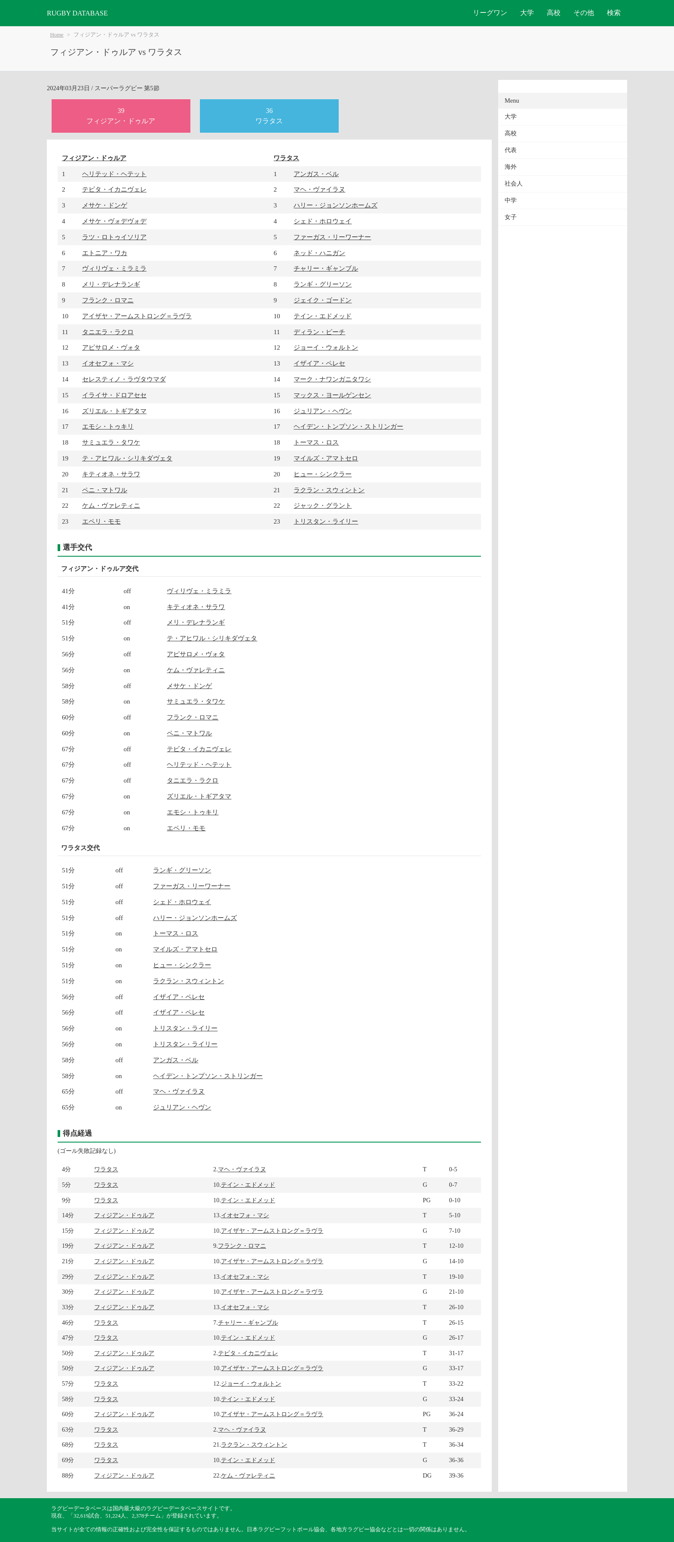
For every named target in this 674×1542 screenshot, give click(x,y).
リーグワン (490, 12)
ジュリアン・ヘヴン (323, 410)
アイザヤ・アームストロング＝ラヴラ (137, 316)
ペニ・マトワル (104, 490)
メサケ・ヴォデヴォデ (114, 221)
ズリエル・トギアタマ (114, 410)
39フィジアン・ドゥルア (120, 116)
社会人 (514, 183)
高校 (554, 12)
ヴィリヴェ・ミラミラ (114, 268)
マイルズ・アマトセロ (326, 458)
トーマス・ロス (316, 442)
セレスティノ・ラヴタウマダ (124, 379)
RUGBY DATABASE (77, 13)
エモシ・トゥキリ (108, 426)
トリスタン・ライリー (326, 521)
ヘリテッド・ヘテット (114, 173)
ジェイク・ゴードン (323, 300)
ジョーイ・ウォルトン (326, 347)
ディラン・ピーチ (319, 331)
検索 (614, 12)
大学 (527, 12)
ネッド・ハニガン (319, 252)
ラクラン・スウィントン (329, 490)
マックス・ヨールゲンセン (332, 395)
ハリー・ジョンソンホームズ (335, 205)
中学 (511, 200)
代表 (511, 150)
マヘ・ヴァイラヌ (319, 189)
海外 (511, 167)
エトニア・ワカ (104, 252)
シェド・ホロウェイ (323, 221)
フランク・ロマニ (108, 300)
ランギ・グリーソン (323, 284)
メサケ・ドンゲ (104, 205)
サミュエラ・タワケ (111, 442)
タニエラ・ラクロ (108, 331)
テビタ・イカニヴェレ (114, 189)
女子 (511, 217)
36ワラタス (269, 116)
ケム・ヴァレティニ (111, 505)
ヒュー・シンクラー (323, 474)
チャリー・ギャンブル (326, 268)
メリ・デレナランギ (111, 284)
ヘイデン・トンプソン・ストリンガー (348, 426)
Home (57, 35)
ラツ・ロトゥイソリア (114, 237)
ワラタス (286, 158)
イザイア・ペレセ (319, 363)
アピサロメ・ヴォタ (111, 347)
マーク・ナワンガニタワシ (332, 379)
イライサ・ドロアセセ (114, 395)
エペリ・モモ (101, 521)
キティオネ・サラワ (111, 474)
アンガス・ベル (316, 173)
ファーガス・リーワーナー (332, 237)
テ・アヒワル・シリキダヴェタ (127, 458)
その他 (583, 12)
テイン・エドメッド (323, 316)
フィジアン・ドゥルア (94, 158)
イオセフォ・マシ (108, 363)
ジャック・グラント (323, 505)
